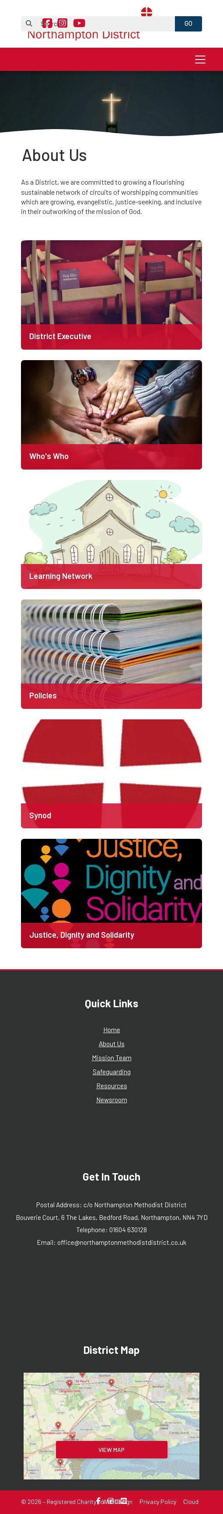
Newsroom (111, 1100)
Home (111, 1030)
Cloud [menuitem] (191, 1501)
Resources (111, 1086)
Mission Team (112, 1058)
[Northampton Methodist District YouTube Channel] (79, 24)
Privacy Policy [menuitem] (157, 1501)
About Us (112, 1044)
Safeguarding (112, 1072)
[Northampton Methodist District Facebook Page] (47, 24)
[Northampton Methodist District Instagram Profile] (62, 24)
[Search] (102, 24)
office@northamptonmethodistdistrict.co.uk (121, 1242)
